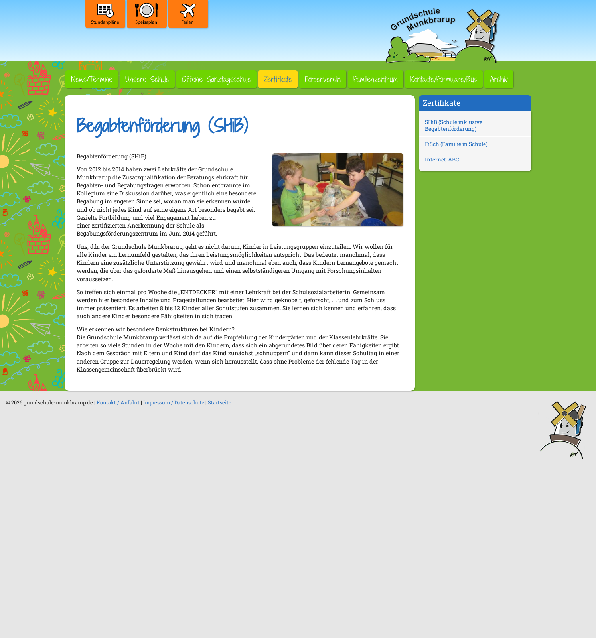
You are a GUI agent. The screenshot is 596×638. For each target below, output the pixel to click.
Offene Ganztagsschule (216, 79)
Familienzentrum (375, 79)
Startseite (219, 402)
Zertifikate (278, 79)
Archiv (499, 79)
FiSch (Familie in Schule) (456, 144)
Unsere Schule (147, 79)
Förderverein (323, 79)
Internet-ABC (442, 159)
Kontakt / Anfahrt (118, 402)
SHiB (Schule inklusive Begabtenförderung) (453, 125)
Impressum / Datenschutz (173, 402)
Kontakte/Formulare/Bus (443, 79)
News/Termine (91, 79)
